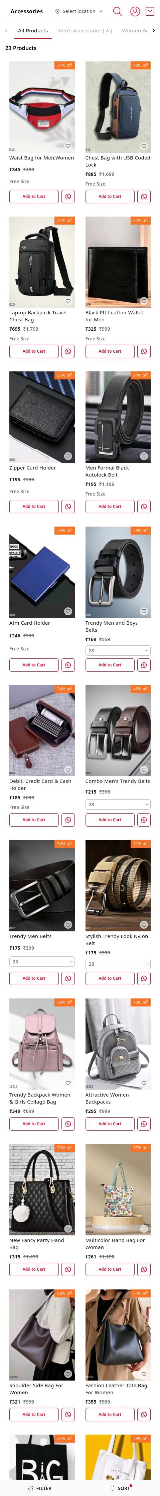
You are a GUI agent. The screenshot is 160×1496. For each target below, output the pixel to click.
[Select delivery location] (79, 11)
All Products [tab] (33, 31)
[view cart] (150, 11)
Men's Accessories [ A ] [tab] (84, 31)
